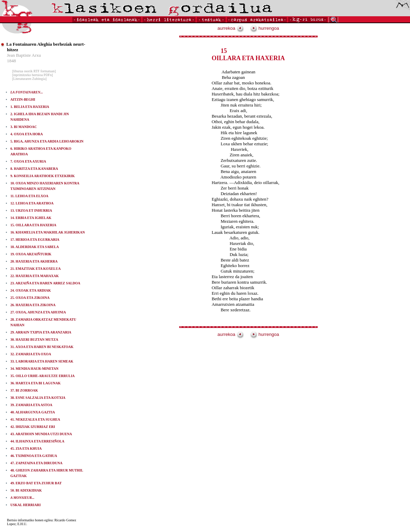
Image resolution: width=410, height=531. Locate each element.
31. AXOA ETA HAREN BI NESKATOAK (41, 347)
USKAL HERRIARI (25, 505)
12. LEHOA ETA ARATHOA (32, 203)
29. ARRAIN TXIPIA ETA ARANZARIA (40, 332)
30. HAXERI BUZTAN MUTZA (34, 339)
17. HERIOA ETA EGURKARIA (35, 239)
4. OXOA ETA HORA (26, 134)
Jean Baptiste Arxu (24, 55)
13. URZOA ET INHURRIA (31, 210)
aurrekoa (231, 28)
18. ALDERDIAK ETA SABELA (34, 247)
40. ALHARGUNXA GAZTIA (32, 412)
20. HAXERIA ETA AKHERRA (34, 261)
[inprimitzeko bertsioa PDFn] (32, 75)
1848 (11, 60)
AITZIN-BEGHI (22, 99)
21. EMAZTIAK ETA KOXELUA (35, 269)
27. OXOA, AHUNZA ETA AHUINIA (38, 312)
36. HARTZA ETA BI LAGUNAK (35, 383)
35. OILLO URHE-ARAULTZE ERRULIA (42, 376)
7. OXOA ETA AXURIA (28, 161)
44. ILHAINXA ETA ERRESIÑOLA (37, 441)
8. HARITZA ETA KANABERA (34, 169)
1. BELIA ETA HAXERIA (29, 107)
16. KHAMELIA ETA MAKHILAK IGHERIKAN (47, 232)
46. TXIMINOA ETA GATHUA (33, 456)
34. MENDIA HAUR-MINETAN (34, 368)
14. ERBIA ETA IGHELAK (30, 218)
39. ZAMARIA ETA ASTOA (31, 405)
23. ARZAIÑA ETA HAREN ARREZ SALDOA (45, 283)
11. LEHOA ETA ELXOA (29, 196)
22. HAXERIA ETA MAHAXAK (34, 276)
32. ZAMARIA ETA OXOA (30, 354)
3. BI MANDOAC (23, 127)
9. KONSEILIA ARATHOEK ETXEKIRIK (42, 176)
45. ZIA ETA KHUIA (26, 448)
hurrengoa (264, 28)
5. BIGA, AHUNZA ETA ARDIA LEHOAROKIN (46, 141)
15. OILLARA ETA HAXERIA (33, 225)
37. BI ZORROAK (24, 390)
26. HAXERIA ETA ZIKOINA (32, 305)
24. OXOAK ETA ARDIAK (30, 290)
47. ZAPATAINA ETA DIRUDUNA (36, 463)
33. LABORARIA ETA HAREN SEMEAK (41, 361)
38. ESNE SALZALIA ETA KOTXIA (37, 398)
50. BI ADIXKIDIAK (26, 490)
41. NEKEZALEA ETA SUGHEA (35, 419)
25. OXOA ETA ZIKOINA (29, 298)
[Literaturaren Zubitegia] (29, 79)
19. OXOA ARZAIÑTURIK (31, 254)
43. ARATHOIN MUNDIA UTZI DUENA (41, 434)
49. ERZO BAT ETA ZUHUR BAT (36, 483)
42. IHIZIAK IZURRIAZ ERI (32, 427)
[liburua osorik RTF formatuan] (34, 71)
